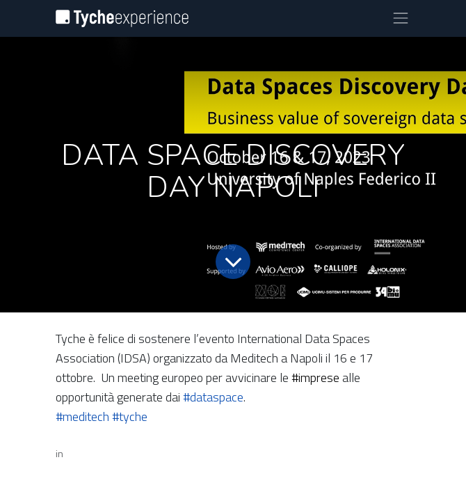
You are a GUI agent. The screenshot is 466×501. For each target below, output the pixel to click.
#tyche (129, 416)
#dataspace (213, 397)
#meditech (82, 416)
